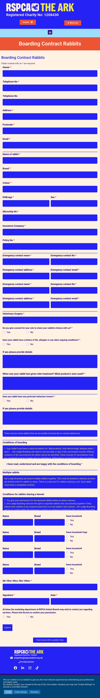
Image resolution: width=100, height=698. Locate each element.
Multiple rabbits (11, 472)
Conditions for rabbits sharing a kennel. (24, 494)
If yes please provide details (17, 352)
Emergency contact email (65, 270)
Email (6, 139)
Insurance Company (14, 226)
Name (6, 516)
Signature (9, 595)
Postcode (8, 124)
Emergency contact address (18, 270)
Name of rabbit (11, 154)
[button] (50, 32)
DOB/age (8, 197)
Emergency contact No (64, 255)
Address (8, 110)
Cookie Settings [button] (21, 692)
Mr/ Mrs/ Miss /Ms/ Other (17, 581)
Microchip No (11, 211)
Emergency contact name (17, 255)
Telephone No (11, 81)
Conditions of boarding (15, 442)
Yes (8, 332)
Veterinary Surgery (13, 313)
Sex (53, 197)
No (31, 332)
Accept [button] (8, 692)
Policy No (8, 240)
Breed (7, 168)
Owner (7, 67)
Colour (7, 183)
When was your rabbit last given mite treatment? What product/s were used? (44, 374)
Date (54, 595)
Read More (34, 692)
